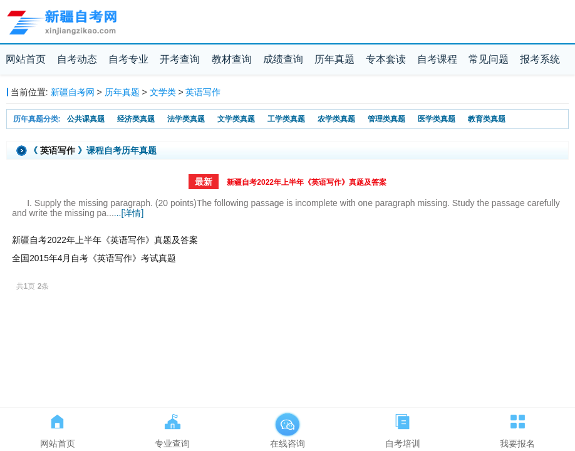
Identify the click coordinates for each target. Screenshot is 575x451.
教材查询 (232, 59)
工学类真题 (286, 119)
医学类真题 (436, 119)
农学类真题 (336, 119)
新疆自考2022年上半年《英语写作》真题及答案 (306, 182)
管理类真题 (386, 119)
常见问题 (489, 59)
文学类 (163, 92)
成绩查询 (283, 59)
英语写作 (202, 92)
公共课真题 (86, 119)
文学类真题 (236, 119)
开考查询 (180, 59)
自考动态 (77, 59)
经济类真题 (136, 119)
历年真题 (334, 59)
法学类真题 (186, 119)
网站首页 (26, 59)
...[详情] (128, 213)
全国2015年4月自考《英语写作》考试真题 (94, 258)
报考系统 (540, 59)
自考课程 (437, 59)
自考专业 (128, 59)
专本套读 (386, 59)
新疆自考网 (73, 92)
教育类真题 (486, 119)
